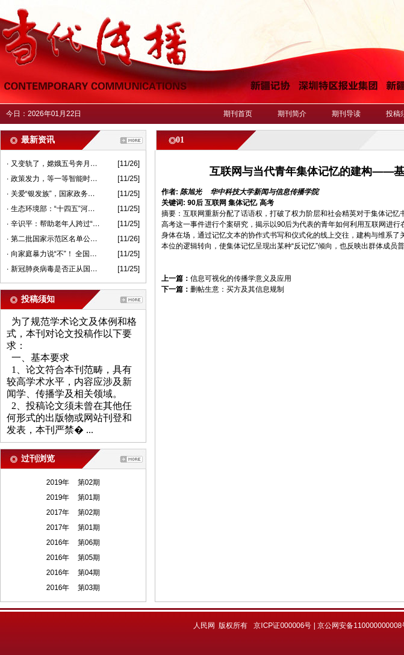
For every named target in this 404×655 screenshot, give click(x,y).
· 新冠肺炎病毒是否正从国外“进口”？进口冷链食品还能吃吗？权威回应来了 (53, 269)
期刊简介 (292, 113)
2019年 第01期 (73, 497)
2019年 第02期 (73, 482)
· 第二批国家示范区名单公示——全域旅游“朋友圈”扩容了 (53, 239)
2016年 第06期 (73, 542)
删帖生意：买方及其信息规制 (237, 289)
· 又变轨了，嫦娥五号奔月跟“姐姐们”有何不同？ (53, 163)
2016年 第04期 (73, 572)
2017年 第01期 (73, 527)
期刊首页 (237, 113)
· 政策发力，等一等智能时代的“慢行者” (53, 178)
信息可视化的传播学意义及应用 (240, 278)
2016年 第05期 (73, 557)
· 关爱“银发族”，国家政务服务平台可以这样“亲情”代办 (53, 193)
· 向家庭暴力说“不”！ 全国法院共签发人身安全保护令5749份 (53, 254)
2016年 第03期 (73, 587)
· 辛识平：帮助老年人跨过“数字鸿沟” (53, 224)
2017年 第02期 (73, 512)
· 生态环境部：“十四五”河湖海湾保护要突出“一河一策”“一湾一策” (53, 208)
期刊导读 (346, 113)
